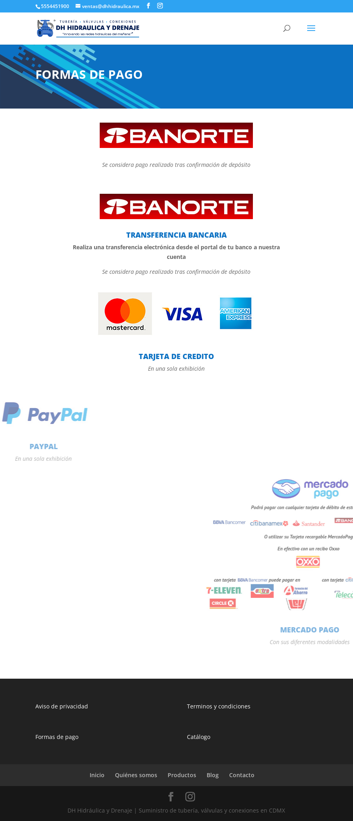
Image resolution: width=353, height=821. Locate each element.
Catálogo (198, 737)
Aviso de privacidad (61, 706)
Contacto (241, 775)
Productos (182, 775)
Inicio (97, 775)
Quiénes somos (136, 775)
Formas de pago (56, 737)
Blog (213, 775)
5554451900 (55, 6)
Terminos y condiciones (218, 706)
